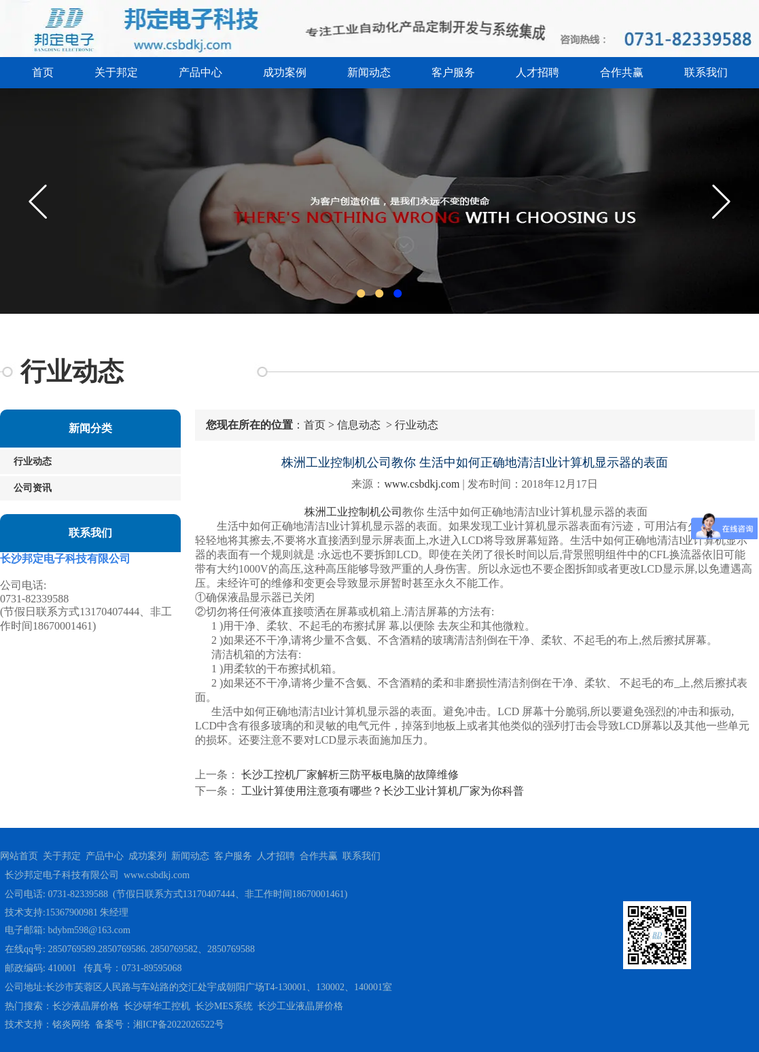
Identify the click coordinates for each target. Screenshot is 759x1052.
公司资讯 (33, 488)
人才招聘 (537, 72)
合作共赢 (621, 72)
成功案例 (284, 72)
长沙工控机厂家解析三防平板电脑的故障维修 (349, 774)
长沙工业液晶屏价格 (300, 1006)
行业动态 (33, 461)
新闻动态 (369, 72)
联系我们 (706, 72)
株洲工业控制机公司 (353, 512)
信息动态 (359, 425)
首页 (43, 72)
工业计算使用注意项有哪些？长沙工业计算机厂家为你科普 (381, 791)
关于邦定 (116, 72)
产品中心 (200, 72)
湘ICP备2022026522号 (178, 1024)
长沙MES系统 (224, 1006)
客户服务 (453, 72)
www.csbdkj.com (421, 484)
